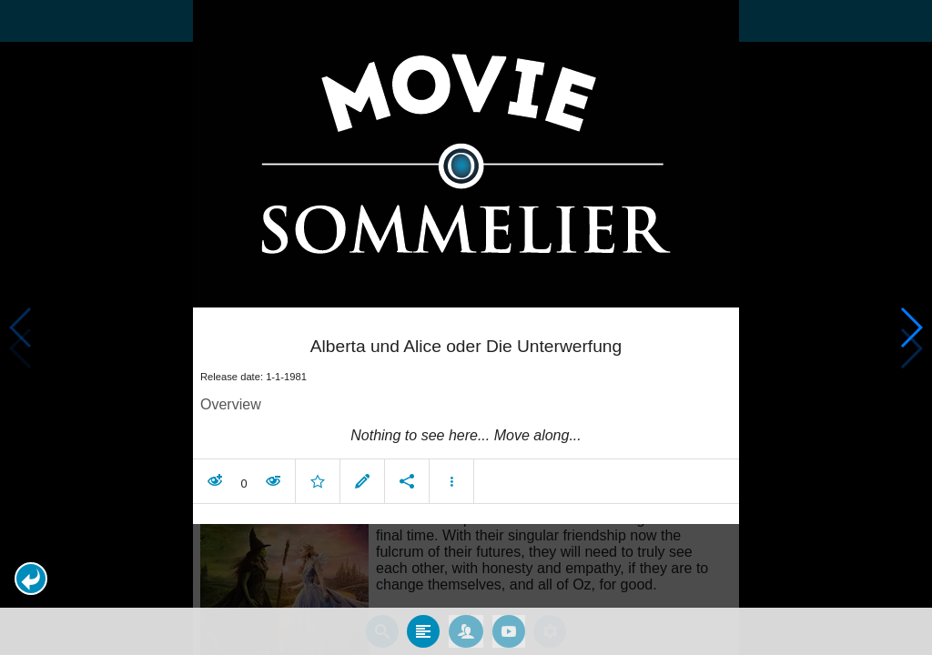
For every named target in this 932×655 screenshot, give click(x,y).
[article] (466, 409)
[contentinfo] (466, 436)
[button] (31, 578)
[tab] (423, 631)
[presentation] (466, 153)
